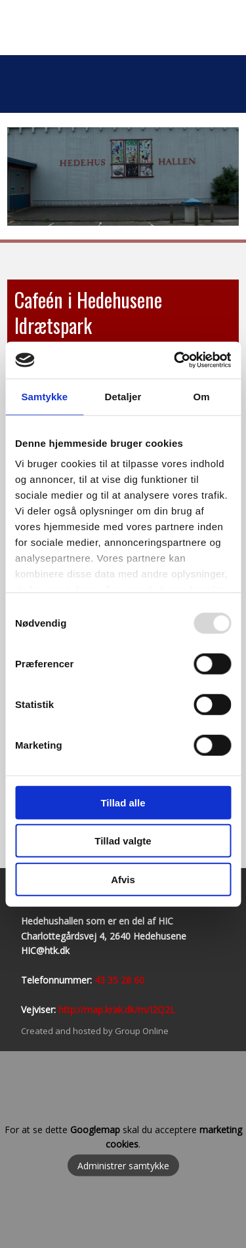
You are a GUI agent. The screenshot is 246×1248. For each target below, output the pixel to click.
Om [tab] (202, 396)
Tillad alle (122, 802)
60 (137, 980)
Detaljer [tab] (123, 396)
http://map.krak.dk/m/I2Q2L (116, 1009)
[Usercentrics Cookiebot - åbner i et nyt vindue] (175, 360)
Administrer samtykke (123, 1165)
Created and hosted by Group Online (95, 1031)
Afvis (123, 878)
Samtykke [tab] (44, 396)
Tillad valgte (122, 840)
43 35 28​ (112, 980)
